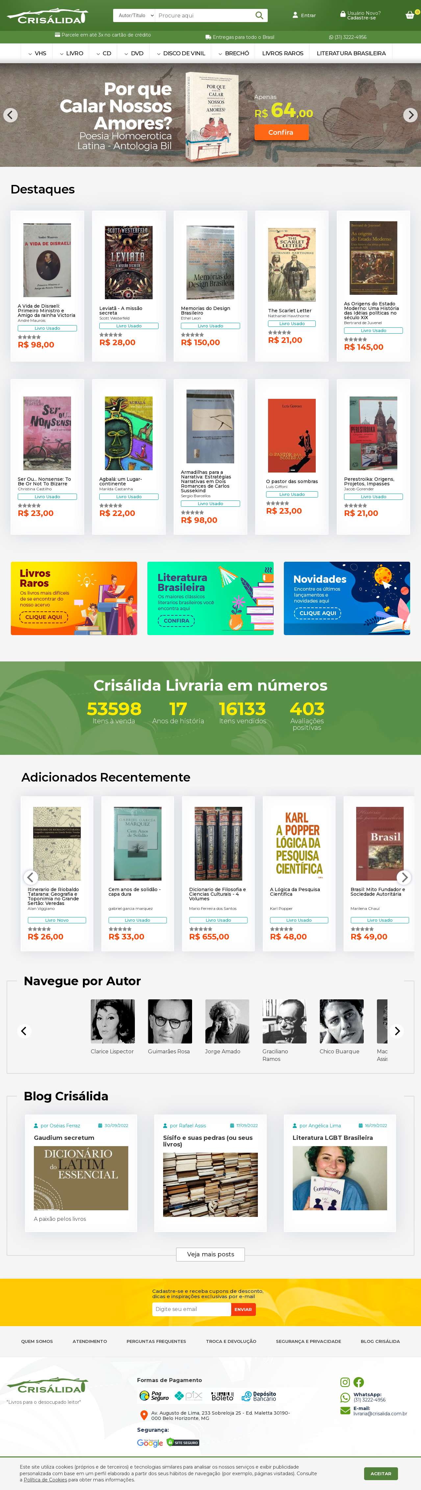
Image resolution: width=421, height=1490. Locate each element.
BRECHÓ (233, 53)
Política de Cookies (45, 1480)
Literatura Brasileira (351, 53)
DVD (133, 53)
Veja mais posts (210, 1254)
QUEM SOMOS (37, 1341)
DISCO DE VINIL (181, 53)
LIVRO (71, 53)
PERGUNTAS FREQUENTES (156, 1341)
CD (103, 53)
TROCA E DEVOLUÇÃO (231, 1341)
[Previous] (10, 115)
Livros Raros (282, 53)
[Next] (410, 115)
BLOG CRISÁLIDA (380, 1341)
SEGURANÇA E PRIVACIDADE (308, 1341)
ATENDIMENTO (90, 1341)
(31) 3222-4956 (347, 37)
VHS (37, 53)
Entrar (304, 15)
